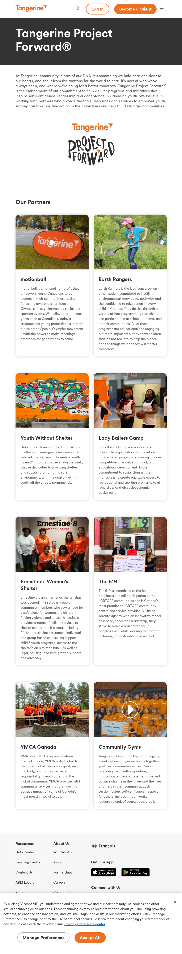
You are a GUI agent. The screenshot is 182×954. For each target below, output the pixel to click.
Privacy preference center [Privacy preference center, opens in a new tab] (84, 924)
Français (107, 845)
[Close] (175, 902)
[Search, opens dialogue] (78, 9)
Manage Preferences (43, 937)
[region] (91, 923)
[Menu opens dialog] (162, 9)
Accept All (90, 937)
